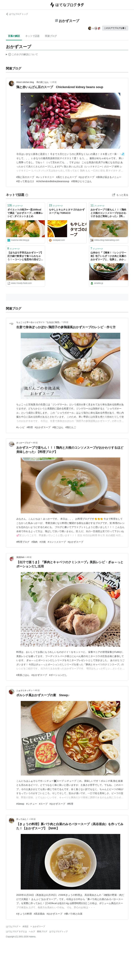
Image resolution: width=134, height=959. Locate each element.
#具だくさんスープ (66, 177)
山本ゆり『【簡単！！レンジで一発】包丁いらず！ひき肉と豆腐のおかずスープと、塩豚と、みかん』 (108, 256)
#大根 (43, 541)
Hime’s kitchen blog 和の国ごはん (32, 82)
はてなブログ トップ (17, 14)
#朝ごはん (57, 427)
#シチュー (31, 803)
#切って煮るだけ (25, 181)
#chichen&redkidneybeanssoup (52, 181)
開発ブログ (42, 931)
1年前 (54, 82)
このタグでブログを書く (115, 28)
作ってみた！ (22, 819)
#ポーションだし (58, 675)
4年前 (35, 443)
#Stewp (20, 803)
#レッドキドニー (45, 177)
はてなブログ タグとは (16, 931)
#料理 (30, 427)
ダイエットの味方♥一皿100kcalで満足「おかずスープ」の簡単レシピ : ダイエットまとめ (25, 213)
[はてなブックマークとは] (26, 195)
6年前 (33, 819)
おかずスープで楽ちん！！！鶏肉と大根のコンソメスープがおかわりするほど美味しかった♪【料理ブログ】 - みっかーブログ (108, 213)
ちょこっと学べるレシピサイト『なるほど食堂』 (38, 322)
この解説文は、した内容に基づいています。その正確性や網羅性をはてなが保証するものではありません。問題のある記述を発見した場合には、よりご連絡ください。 (22, 55)
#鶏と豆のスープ (25, 177)
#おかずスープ (86, 177)
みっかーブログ (23, 443)
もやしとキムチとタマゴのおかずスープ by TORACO (67, 211)
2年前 (65, 322)
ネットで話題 (32, 36)
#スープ (43, 803)
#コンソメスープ (57, 541)
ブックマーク (15, 205)
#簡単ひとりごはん (81, 181)
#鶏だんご (70, 427)
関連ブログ (51, 36)
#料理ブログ (23, 541)
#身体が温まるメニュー (108, 177)
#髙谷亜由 (39, 913)
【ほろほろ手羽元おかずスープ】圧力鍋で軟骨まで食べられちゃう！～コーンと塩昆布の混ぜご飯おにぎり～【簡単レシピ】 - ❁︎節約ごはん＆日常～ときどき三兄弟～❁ (25, 256)
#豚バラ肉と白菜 (73, 913)
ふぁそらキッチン (24, 690)
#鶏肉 (34, 541)
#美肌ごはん (23, 675)
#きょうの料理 (24, 913)
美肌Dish (20, 557)
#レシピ (20, 427)
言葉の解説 (14, 36)
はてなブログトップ (58, 931)
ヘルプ (32, 931)
